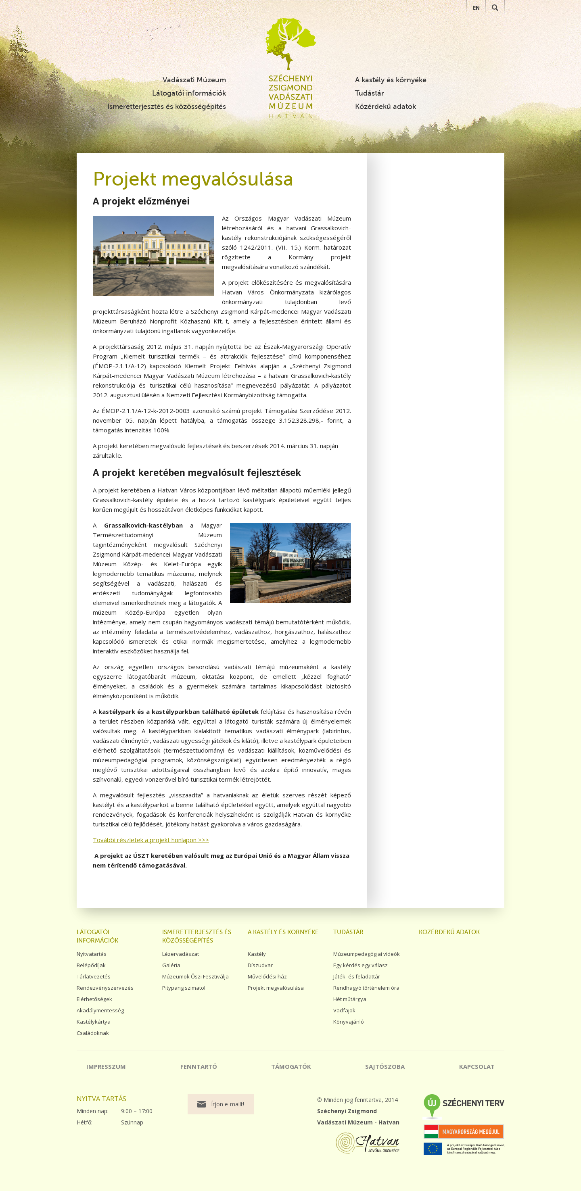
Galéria (171, 965)
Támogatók (291, 1066)
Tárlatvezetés (94, 976)
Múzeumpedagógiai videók (366, 953)
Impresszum (106, 1066)
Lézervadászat (180, 953)
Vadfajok (344, 1010)
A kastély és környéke (390, 80)
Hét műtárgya (349, 999)
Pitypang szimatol (183, 987)
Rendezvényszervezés (105, 987)
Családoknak (93, 1033)
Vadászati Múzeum (194, 80)
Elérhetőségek (94, 999)
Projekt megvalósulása (276, 987)
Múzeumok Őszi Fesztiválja (195, 976)
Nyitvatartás (92, 953)
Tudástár (369, 93)
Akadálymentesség (100, 1010)
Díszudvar (260, 965)
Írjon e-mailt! (227, 1104)
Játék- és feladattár (356, 976)
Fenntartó (198, 1066)
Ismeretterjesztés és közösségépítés (166, 106)
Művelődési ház (267, 976)
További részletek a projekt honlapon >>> (151, 840)
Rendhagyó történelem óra (366, 987)
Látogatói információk (189, 93)
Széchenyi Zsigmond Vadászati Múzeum (290, 44)
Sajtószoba (385, 1066)
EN (476, 7)
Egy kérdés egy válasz (360, 965)
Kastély (257, 953)
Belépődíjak (91, 965)
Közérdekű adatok (385, 106)
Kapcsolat (477, 1066)
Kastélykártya (94, 1021)
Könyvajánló (348, 1021)
